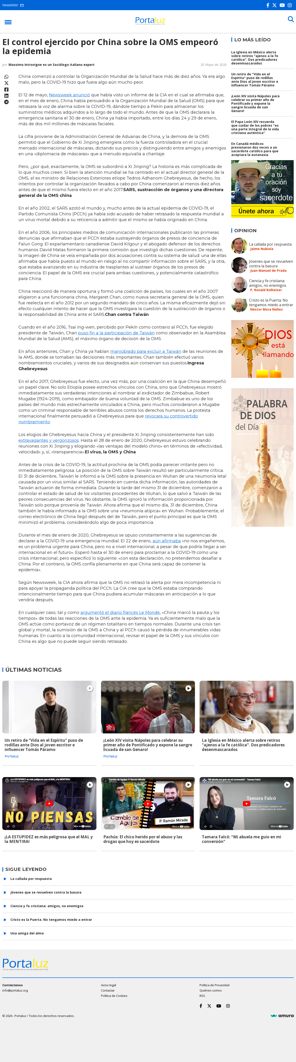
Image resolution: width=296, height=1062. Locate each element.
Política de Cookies (114, 993)
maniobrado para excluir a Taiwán (145, 351)
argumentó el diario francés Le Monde (120, 612)
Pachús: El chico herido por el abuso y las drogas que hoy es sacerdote (142, 838)
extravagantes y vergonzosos (48, 440)
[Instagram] (291, 5)
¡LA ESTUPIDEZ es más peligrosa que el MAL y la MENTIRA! (49, 838)
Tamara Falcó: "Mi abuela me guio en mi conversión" (241, 838)
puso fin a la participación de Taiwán (116, 333)
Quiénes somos (211, 988)
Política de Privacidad (214, 982)
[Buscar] (289, 21)
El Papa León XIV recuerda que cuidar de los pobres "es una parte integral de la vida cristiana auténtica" (255, 127)
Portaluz (12, 756)
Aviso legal (108, 982)
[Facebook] (268, 5)
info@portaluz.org (15, 988)
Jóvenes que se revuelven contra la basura (271, 264)
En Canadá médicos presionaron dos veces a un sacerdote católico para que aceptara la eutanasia (254, 149)
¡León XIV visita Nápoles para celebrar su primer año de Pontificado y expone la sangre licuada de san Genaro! (255, 103)
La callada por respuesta (270, 244)
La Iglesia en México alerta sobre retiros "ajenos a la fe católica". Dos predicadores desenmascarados (254, 57)
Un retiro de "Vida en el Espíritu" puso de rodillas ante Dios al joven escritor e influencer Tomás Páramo (254, 79)
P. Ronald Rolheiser (266, 290)
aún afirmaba (167, 540)
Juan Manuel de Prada (268, 270)
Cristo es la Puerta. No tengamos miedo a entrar (271, 302)
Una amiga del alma (27, 930)
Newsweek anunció (69, 95)
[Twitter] (275, 5)
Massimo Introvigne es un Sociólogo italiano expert (52, 64)
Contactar (108, 988)
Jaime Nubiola (261, 249)
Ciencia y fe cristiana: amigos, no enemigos (267, 283)
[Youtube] (283, 5)
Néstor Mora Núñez (266, 309)
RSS (202, 993)
